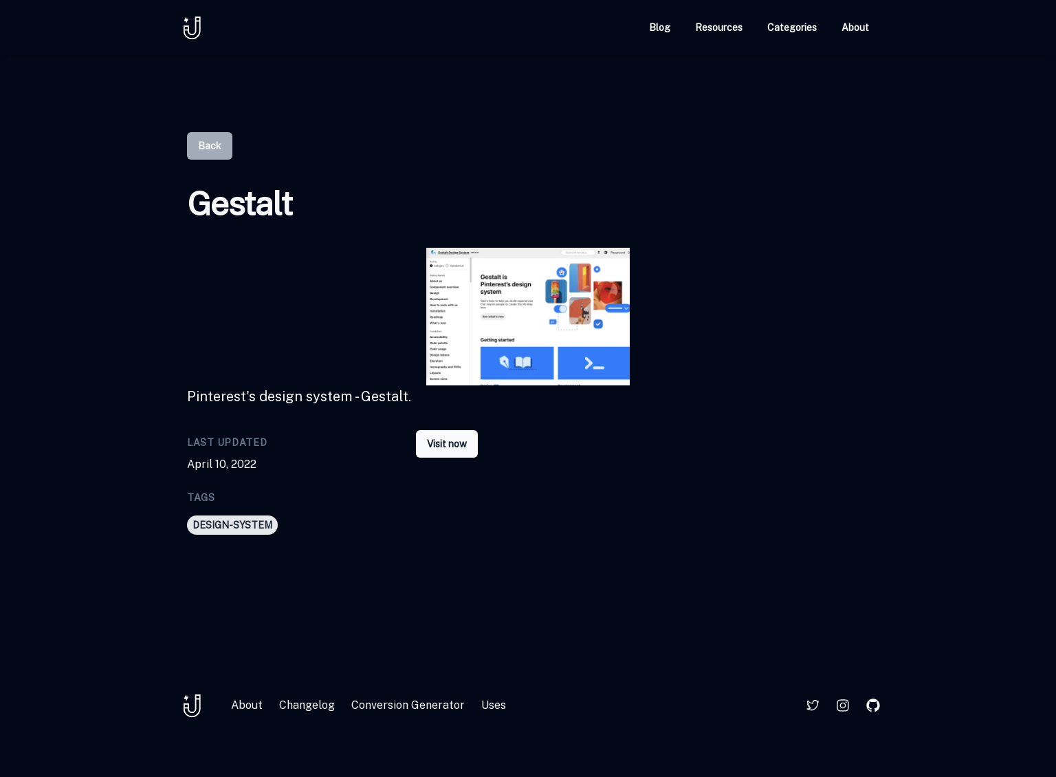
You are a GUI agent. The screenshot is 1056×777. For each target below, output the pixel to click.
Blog (659, 27)
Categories (792, 27)
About (855, 27)
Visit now (447, 443)
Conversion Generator (408, 705)
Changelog (307, 705)
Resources (718, 27)
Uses (493, 705)
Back (209, 145)
